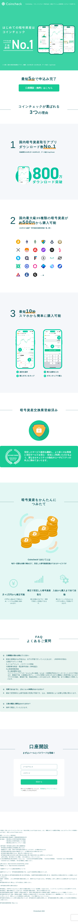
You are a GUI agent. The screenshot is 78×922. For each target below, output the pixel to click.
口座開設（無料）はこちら (39, 88)
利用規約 (42, 788)
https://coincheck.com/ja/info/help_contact (18, 863)
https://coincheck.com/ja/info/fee (17, 865)
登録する (39, 782)
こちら (16, 903)
